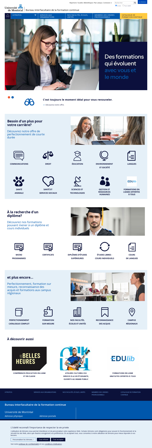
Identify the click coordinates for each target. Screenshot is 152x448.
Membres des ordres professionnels (100, 393)
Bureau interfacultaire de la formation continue (52, 10)
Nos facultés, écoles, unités (74, 392)
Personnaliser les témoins (23, 439)
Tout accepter (58, 439)
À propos (8, 392)
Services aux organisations (45, 392)
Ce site (118, 6)
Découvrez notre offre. (54, 105)
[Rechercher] (135, 2)
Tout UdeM (126, 6)
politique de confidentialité (29, 444)
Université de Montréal (14, 7)
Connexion (107, 3)
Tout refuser (43, 439)
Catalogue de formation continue (130, 393)
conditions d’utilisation (53, 444)
